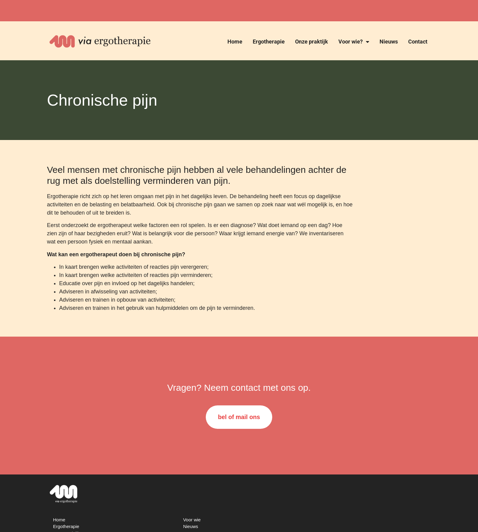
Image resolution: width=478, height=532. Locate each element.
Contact (417, 41)
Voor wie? (353, 41)
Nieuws (389, 41)
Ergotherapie (269, 41)
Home (234, 41)
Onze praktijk (311, 41)
